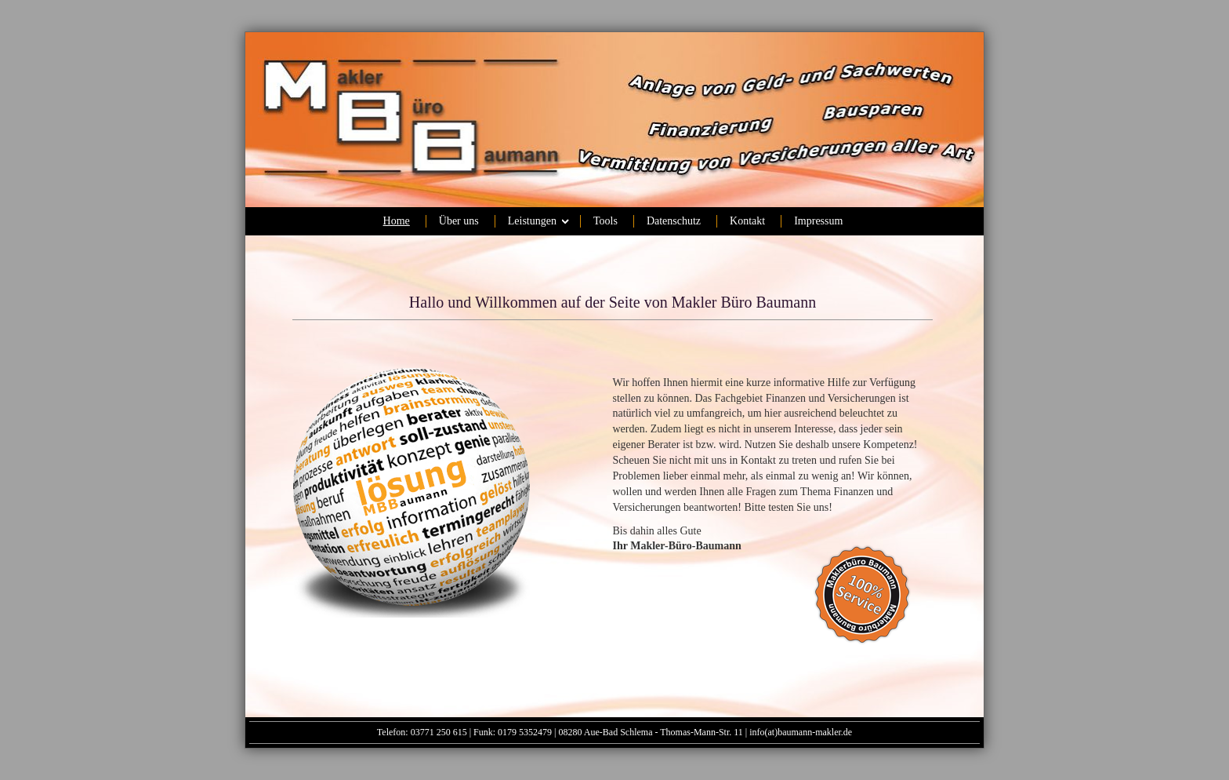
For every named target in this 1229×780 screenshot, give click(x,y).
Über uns (459, 221)
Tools (605, 221)
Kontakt (747, 221)
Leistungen (532, 221)
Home (396, 221)
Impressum (818, 221)
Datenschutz (674, 221)
